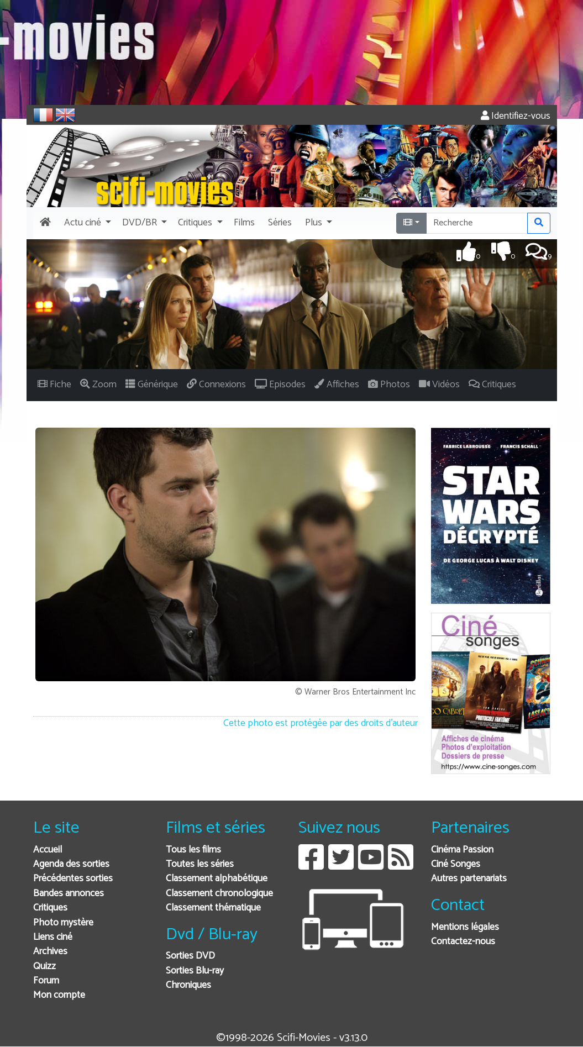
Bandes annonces (68, 894)
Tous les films (193, 850)
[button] (86, 223)
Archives (50, 952)
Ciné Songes (455, 864)
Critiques (50, 908)
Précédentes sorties (73, 879)
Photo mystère (63, 923)
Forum (46, 981)
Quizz (44, 967)
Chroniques (188, 985)
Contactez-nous (463, 942)
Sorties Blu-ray (195, 971)
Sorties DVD (190, 956)
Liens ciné (52, 937)
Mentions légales (465, 927)
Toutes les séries (200, 864)
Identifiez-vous (515, 116)
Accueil (47, 850)
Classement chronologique (219, 894)
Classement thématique (213, 908)
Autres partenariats (469, 879)
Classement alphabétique (216, 879)
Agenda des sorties (71, 864)
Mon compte (59, 995)
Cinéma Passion (462, 850)
